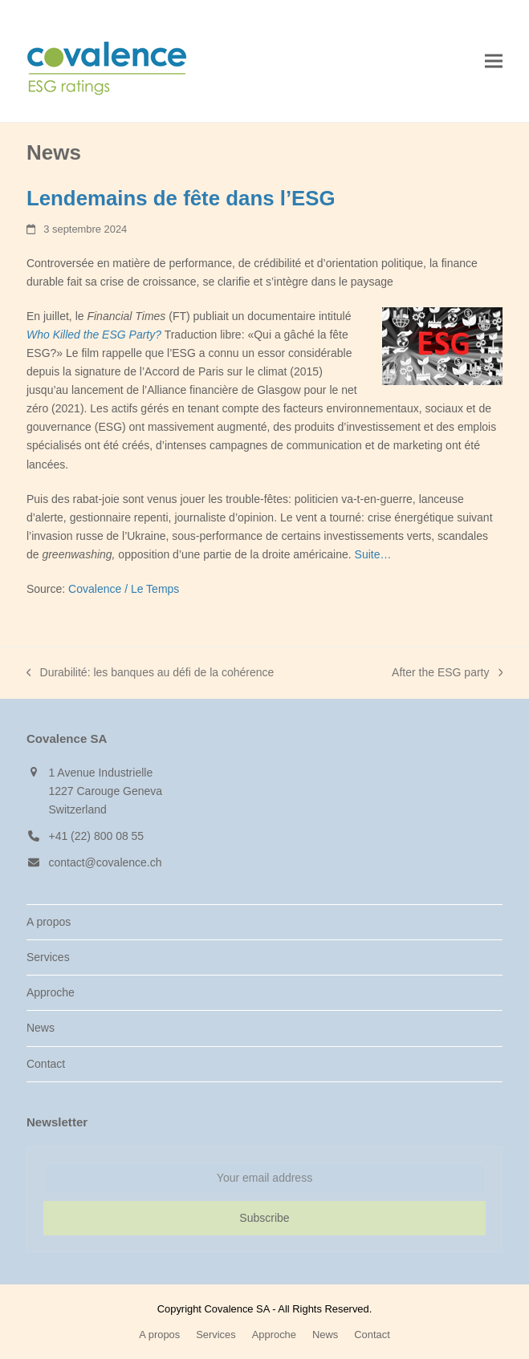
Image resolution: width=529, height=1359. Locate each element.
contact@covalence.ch (104, 862)
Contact (45, 1063)
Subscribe (264, 1217)
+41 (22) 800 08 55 (96, 836)
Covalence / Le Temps (123, 588)
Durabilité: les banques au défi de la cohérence (150, 674)
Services (48, 957)
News (40, 1027)
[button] (494, 61)
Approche (50, 992)
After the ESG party (447, 674)
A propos (48, 921)
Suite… (373, 554)
